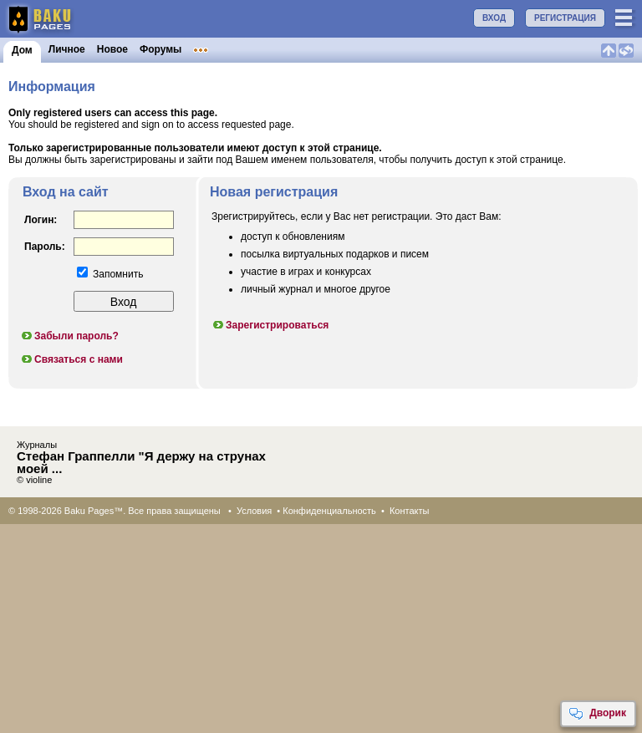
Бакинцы (396, 49)
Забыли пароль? (69, 336)
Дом (22, 50)
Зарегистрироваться (270, 325)
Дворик (597, 713)
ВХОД (494, 18)
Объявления (269, 49)
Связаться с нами (71, 359)
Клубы (209, 49)
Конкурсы (337, 49)
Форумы (160, 49)
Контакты (410, 511)
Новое (112, 49)
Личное (66, 49)
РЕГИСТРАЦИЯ (565, 18)
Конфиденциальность (329, 511)
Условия (254, 511)
